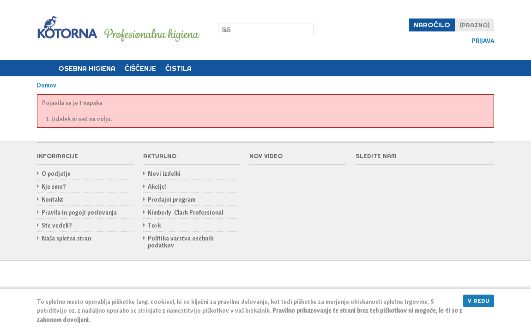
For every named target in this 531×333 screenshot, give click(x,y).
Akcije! (157, 186)
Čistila (178, 68)
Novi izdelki (164, 173)
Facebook (363, 179)
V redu (478, 300)
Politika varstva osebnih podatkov (180, 241)
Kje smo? (54, 186)
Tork (154, 225)
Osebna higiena (86, 68)
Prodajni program (171, 199)
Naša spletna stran (66, 238)
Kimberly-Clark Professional (185, 212)
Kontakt (52, 199)
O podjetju (56, 173)
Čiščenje (140, 68)
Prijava (483, 40)
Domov (45, 68)
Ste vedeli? (57, 225)
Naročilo (432, 24)
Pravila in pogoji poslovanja (79, 212)
